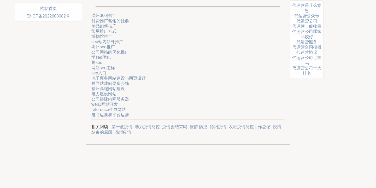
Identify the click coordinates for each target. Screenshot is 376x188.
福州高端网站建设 (108, 88)
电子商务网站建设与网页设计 (118, 78)
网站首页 (48, 8)
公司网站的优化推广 (110, 52)
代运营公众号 (306, 16)
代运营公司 (306, 21)
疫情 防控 (198, 127)
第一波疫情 (121, 127)
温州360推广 (103, 15)
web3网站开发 (104, 104)
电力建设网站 (103, 94)
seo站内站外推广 (107, 41)
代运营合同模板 (306, 47)
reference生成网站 (108, 109)
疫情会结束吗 (174, 127)
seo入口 (99, 73)
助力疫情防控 (147, 127)
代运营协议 (306, 52)
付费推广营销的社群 (110, 21)
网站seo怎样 (103, 68)
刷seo (96, 62)
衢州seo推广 (103, 47)
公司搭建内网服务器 (110, 99)
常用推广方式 (103, 31)
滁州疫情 (123, 132)
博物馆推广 (101, 36)
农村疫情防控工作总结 (250, 127)
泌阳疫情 (218, 127)
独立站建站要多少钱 (110, 83)
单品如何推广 (103, 26)
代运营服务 (306, 42)
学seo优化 (101, 57)
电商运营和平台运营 (110, 115)
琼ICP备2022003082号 (48, 16)
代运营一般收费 (306, 26)
